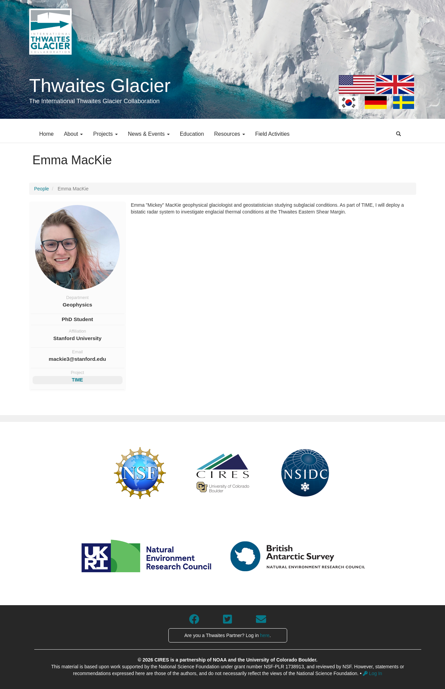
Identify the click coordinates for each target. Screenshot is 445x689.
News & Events (149, 134)
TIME (77, 380)
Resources (229, 134)
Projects (105, 134)
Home (46, 134)
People (41, 188)
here (265, 635)
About (73, 134)
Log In (372, 673)
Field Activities (272, 134)
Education (192, 134)
